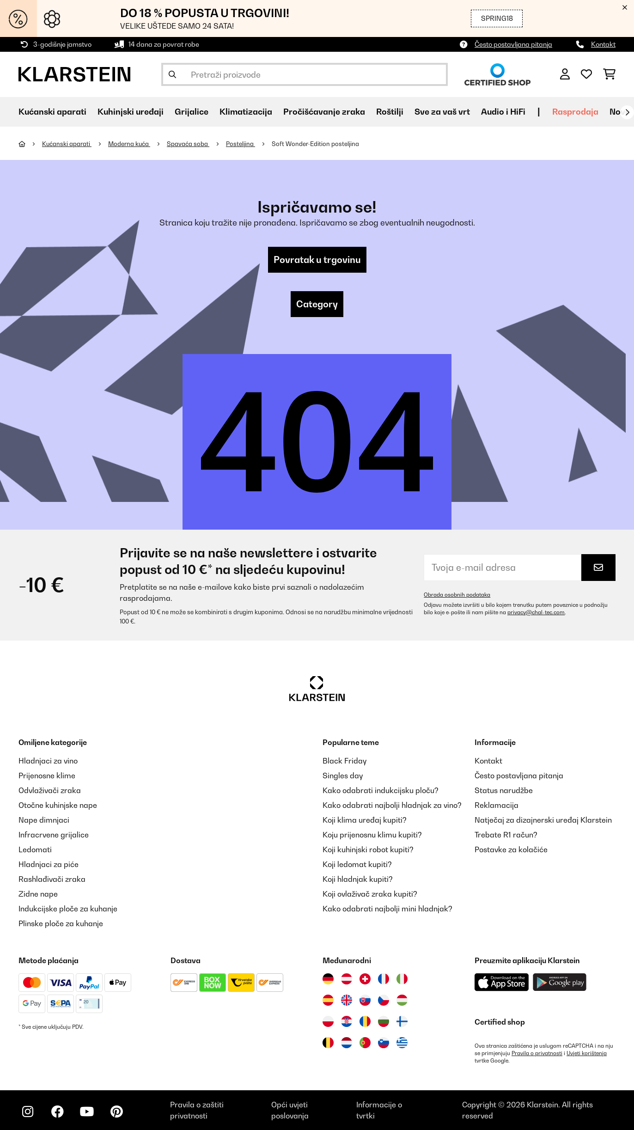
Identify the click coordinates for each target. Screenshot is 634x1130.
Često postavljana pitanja (513, 44)
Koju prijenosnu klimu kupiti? (372, 834)
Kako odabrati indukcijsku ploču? (381, 790)
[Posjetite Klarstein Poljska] (328, 1021)
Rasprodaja (575, 111)
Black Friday (344, 760)
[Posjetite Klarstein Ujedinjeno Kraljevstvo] (346, 1000)
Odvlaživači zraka (49, 790)
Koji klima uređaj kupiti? (365, 820)
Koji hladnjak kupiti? (358, 879)
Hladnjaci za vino (48, 760)
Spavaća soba (188, 143)
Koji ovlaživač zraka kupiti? (370, 893)
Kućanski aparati (66, 143)
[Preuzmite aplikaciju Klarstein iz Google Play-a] (560, 982)
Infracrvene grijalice (53, 834)
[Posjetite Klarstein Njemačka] (328, 978)
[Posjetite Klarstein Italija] (402, 978)
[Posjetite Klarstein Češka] (383, 1000)
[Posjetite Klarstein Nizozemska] (346, 1042)
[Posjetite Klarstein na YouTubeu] (87, 1111)
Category (317, 304)
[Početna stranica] (30, 143)
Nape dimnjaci (43, 820)
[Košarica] (609, 74)
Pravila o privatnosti (537, 1053)
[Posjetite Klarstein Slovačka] (365, 1000)
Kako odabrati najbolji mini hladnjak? (387, 908)
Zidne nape (38, 893)
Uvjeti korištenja (587, 1053)
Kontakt (603, 44)
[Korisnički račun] (565, 74)
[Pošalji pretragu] (172, 74)
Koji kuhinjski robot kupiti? (368, 849)
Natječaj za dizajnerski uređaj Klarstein (543, 820)
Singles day (343, 775)
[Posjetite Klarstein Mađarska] (402, 1000)
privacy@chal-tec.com (536, 612)
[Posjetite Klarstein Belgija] (328, 1042)
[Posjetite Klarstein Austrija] (346, 978)
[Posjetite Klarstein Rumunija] (365, 1021)
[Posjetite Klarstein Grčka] (402, 1043)
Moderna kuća (129, 143)
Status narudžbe (504, 790)
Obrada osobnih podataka (457, 595)
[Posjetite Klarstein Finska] (402, 1021)
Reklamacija (496, 805)
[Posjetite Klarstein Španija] (328, 1000)
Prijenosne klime (46, 775)
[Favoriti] (586, 74)
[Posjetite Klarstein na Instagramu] (27, 1111)
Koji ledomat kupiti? (357, 864)
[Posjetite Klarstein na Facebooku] (57, 1111)
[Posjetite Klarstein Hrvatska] (346, 1021)
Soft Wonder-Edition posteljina (315, 143)
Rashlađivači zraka (51, 879)
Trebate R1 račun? (506, 834)
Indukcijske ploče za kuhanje (67, 908)
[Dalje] (627, 112)
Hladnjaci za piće (48, 864)
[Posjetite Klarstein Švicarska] (365, 978)
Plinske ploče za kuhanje (60, 923)
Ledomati (35, 849)
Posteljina (240, 143)
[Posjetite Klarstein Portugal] (365, 1042)
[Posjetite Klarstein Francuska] (383, 978)
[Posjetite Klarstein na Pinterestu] (116, 1111)
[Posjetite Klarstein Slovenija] (383, 1042)
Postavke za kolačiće (511, 849)
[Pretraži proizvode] (304, 74)
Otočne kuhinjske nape (57, 805)
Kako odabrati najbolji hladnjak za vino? (392, 805)
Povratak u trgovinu (317, 259)
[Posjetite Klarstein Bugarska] (383, 1021)
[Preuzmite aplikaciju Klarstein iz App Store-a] (502, 982)
